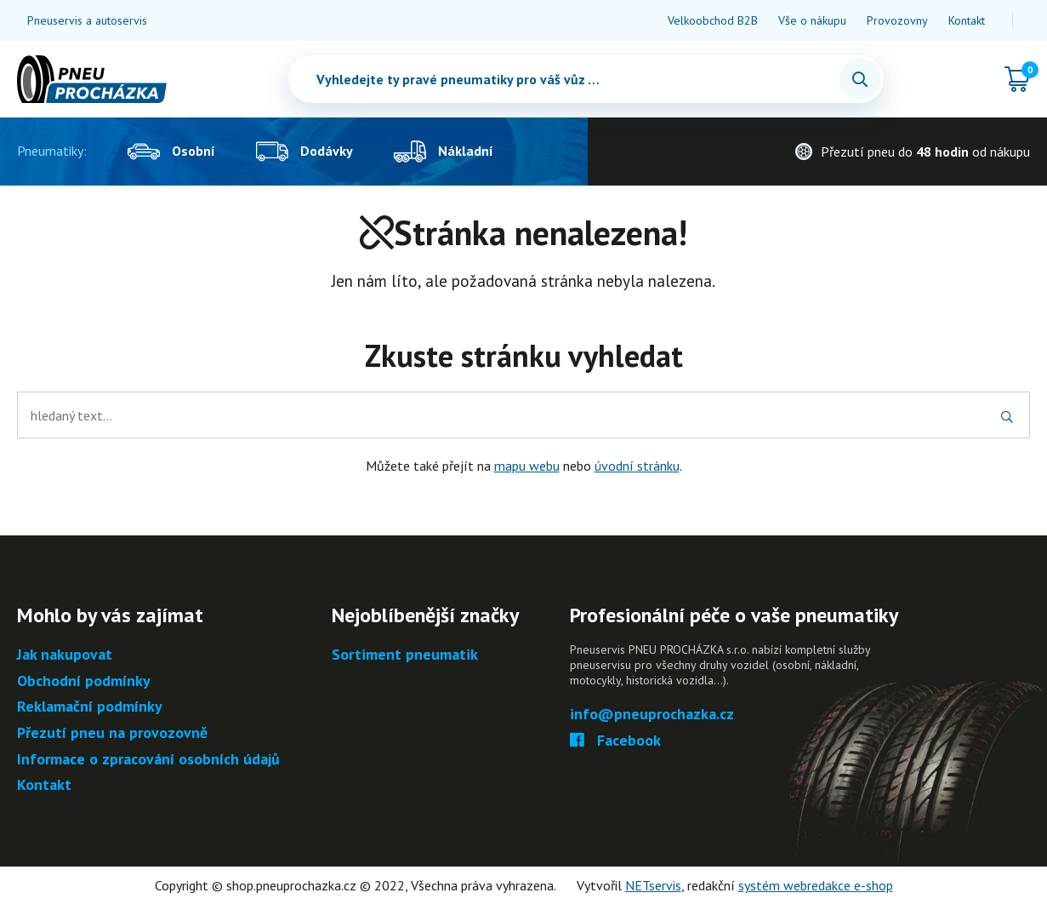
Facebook (615, 741)
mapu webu (527, 465)
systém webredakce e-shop (815, 885)
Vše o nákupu (812, 20)
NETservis (653, 885)
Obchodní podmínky (84, 681)
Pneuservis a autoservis (87, 20)
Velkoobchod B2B (713, 20)
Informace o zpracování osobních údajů (148, 760)
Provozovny (897, 20)
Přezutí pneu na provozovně (112, 733)
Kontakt (966, 20)
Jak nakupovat (64, 655)
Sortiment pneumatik (405, 655)
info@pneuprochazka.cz (652, 715)
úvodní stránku (637, 465)
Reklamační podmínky (89, 707)
